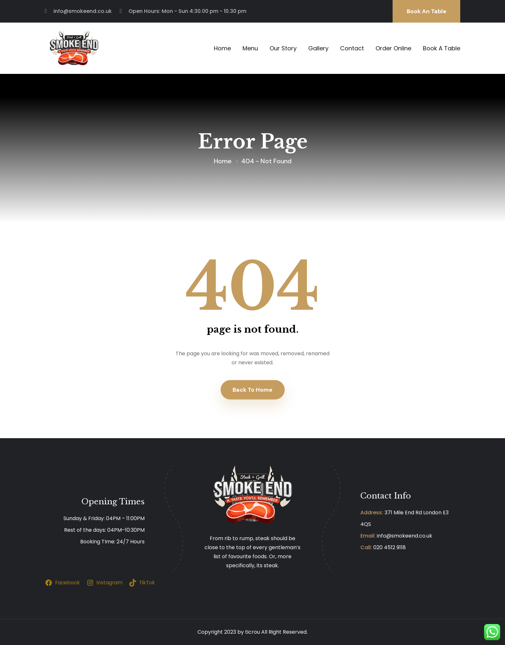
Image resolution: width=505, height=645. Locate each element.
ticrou (252, 632)
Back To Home (252, 390)
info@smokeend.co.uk (82, 11)
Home (222, 48)
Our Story (283, 48)
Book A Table (441, 48)
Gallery (318, 48)
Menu (250, 48)
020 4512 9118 (389, 547)
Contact (352, 48)
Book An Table (426, 11)
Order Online (393, 48)
